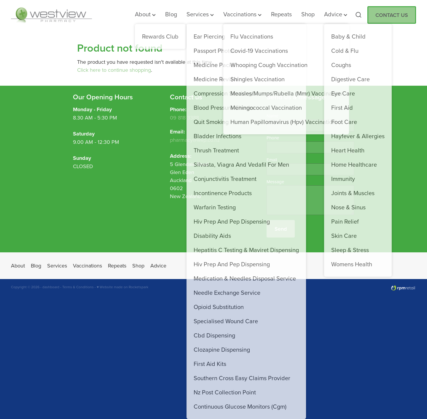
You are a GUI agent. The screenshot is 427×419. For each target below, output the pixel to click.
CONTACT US (391, 15)
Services (200, 14)
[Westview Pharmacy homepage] (51, 15)
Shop (308, 14)
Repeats (281, 14)
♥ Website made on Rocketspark (122, 286)
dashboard (50, 286)
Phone (273, 138)
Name (272, 116)
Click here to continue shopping (114, 70)
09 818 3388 (184, 117)
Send (281, 228)
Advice (335, 14)
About (145, 14)
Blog (171, 14)
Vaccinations (242, 14)
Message (275, 181)
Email (272, 159)
